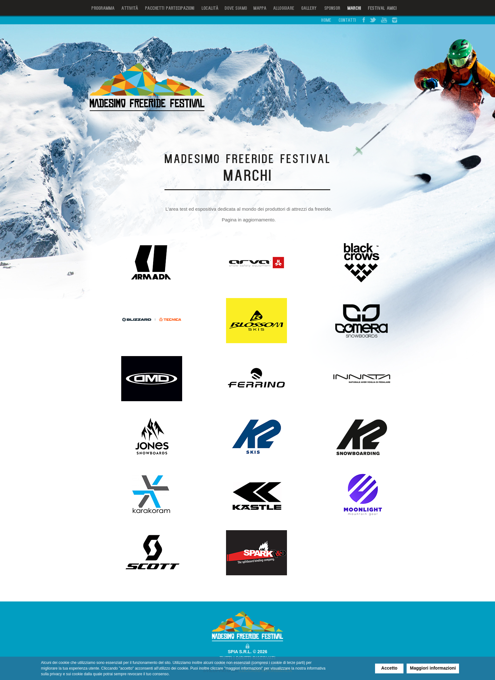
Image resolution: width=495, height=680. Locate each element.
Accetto (389, 668)
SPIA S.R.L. (240, 651)
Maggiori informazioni (433, 668)
